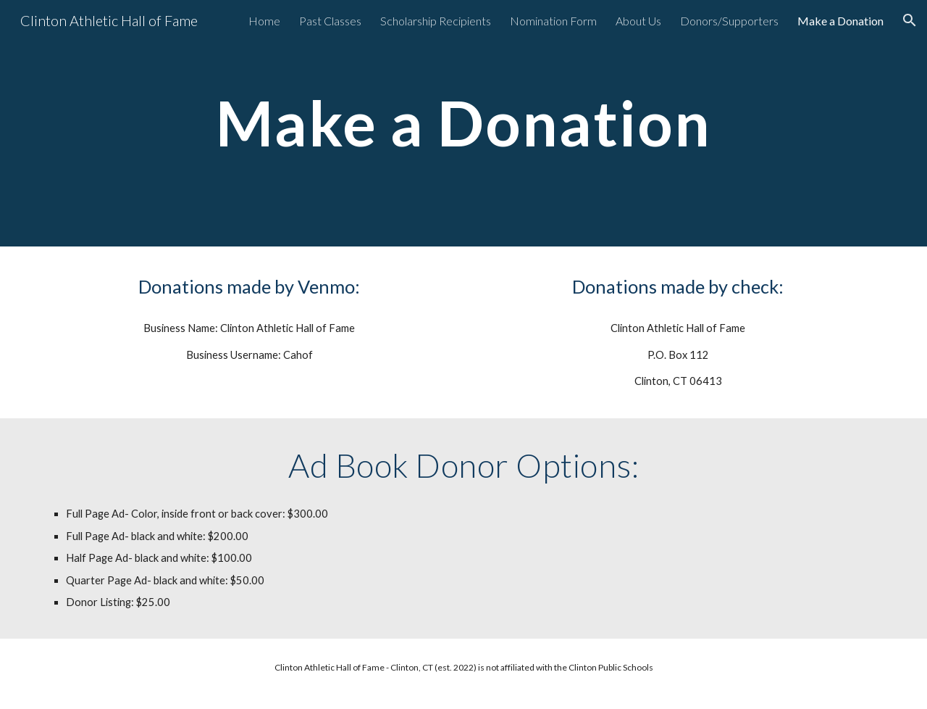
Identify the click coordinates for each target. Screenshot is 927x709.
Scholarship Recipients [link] (435, 21)
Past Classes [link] (330, 21)
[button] (909, 20)
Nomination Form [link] (553, 21)
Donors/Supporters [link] (729, 21)
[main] (463, 122)
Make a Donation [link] (840, 21)
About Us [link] (638, 21)
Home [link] (264, 21)
